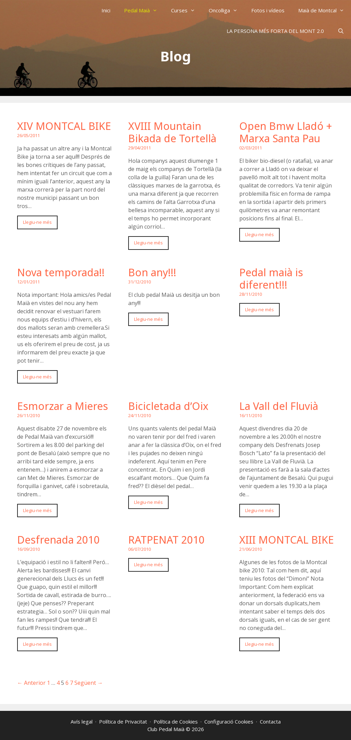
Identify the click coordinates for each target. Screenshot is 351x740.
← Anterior (31, 683)
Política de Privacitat (123, 721)
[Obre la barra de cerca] (341, 31)
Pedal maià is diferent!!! (271, 278)
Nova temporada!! (61, 272)
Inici (105, 10)
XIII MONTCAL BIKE (286, 540)
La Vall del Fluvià (278, 406)
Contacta (270, 721)
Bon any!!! (152, 272)
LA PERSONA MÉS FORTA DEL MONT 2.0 (275, 30)
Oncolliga (226, 10)
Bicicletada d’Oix (168, 406)
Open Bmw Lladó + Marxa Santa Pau (285, 132)
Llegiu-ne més (37, 222)
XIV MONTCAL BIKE (64, 126)
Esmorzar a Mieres (62, 406)
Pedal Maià (144, 10)
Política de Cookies (176, 721)
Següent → (88, 683)
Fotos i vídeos (268, 10)
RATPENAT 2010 (166, 540)
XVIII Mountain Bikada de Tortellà (172, 132)
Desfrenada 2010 (58, 540)
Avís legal (82, 721)
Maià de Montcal (324, 10)
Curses (186, 10)
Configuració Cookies (228, 721)
